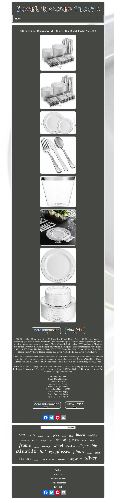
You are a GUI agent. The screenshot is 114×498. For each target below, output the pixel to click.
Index (58, 470)
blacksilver (25, 441)
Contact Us (58, 474)
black (80, 434)
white (89, 453)
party (43, 440)
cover (48, 436)
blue (71, 436)
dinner (35, 440)
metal (84, 440)
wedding (92, 435)
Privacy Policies (58, 478)
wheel (58, 445)
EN (55, 487)
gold (64, 436)
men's (31, 435)
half (22, 435)
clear (97, 452)
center (40, 436)
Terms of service (58, 483)
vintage (46, 446)
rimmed (36, 447)
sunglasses (75, 459)
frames (25, 458)
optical (61, 440)
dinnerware (48, 459)
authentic (61, 459)
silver (91, 458)
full (43, 451)
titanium (70, 446)
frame (25, 445)
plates (78, 451)
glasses (74, 440)
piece (56, 435)
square (36, 460)
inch (51, 441)
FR (60, 487)
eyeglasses (59, 451)
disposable (87, 445)
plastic (26, 451)
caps (92, 440)
